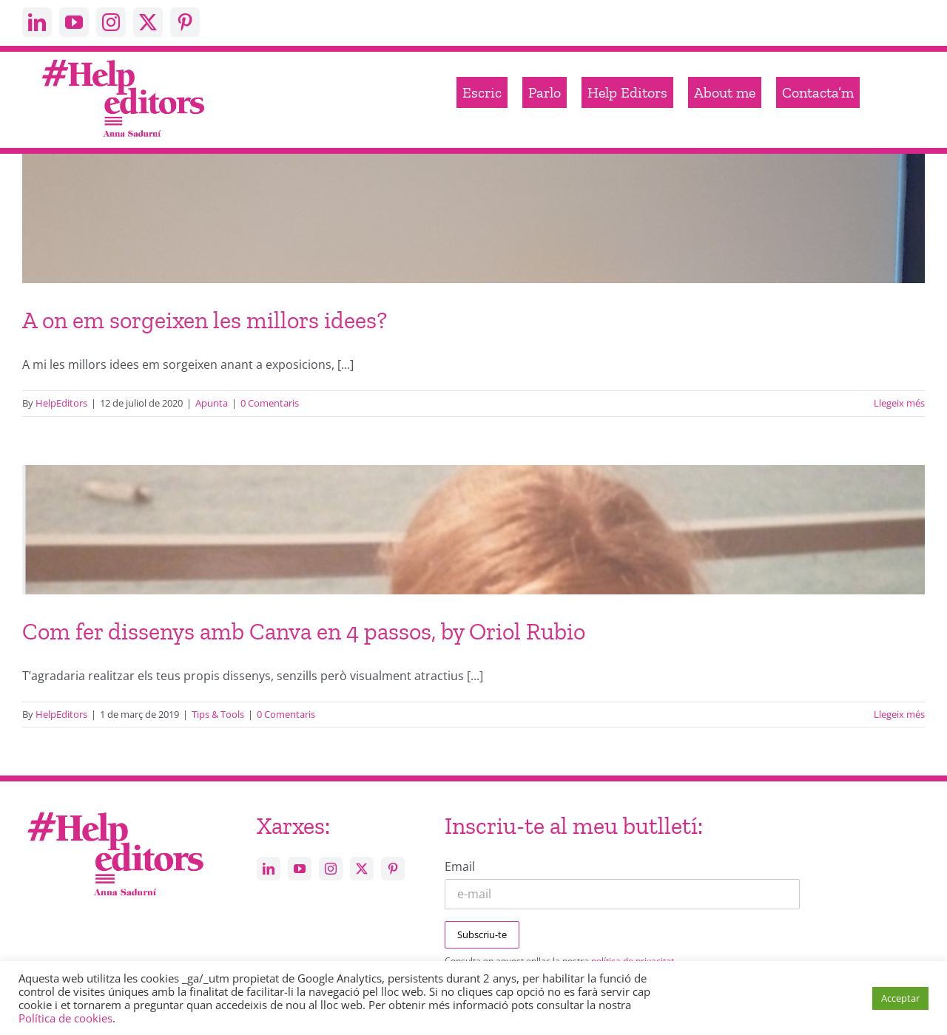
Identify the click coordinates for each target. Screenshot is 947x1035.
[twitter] (148, 22)
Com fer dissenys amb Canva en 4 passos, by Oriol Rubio (303, 631)
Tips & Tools (218, 714)
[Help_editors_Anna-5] (114, 809)
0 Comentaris (269, 403)
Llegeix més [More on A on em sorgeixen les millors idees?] (899, 403)
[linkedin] (37, 22)
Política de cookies (65, 1018)
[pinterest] (185, 22)
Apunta (211, 403)
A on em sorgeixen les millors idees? (204, 320)
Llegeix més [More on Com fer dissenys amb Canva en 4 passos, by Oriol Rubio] (899, 714)
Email (460, 866)
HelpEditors (61, 403)
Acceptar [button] (900, 998)
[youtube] (74, 22)
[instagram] (111, 22)
